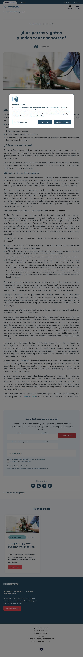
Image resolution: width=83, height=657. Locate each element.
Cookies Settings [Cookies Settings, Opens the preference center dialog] (20, 122)
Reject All (45, 122)
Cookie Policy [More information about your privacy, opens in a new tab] (39, 116)
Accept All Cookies (62, 122)
